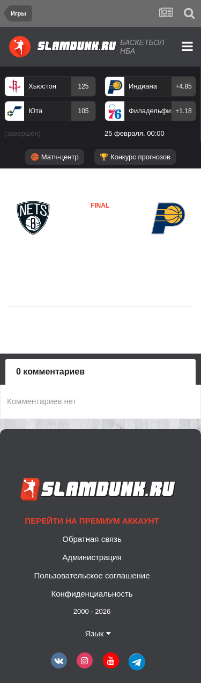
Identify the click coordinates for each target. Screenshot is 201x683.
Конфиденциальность (91, 593)
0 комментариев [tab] (50, 371)
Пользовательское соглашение (92, 575)
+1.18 (183, 111)
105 (83, 111)
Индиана (143, 86)
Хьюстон (42, 86)
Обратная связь (92, 539)
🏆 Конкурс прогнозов (135, 157)
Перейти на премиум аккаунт (92, 520)
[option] (50, 109)
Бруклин (32, 243)
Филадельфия (150, 111)
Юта (35, 111)
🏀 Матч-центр (54, 157)
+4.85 (183, 86)
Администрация (91, 557)
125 (83, 86)
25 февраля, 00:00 (135, 133)
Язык (97, 633)
